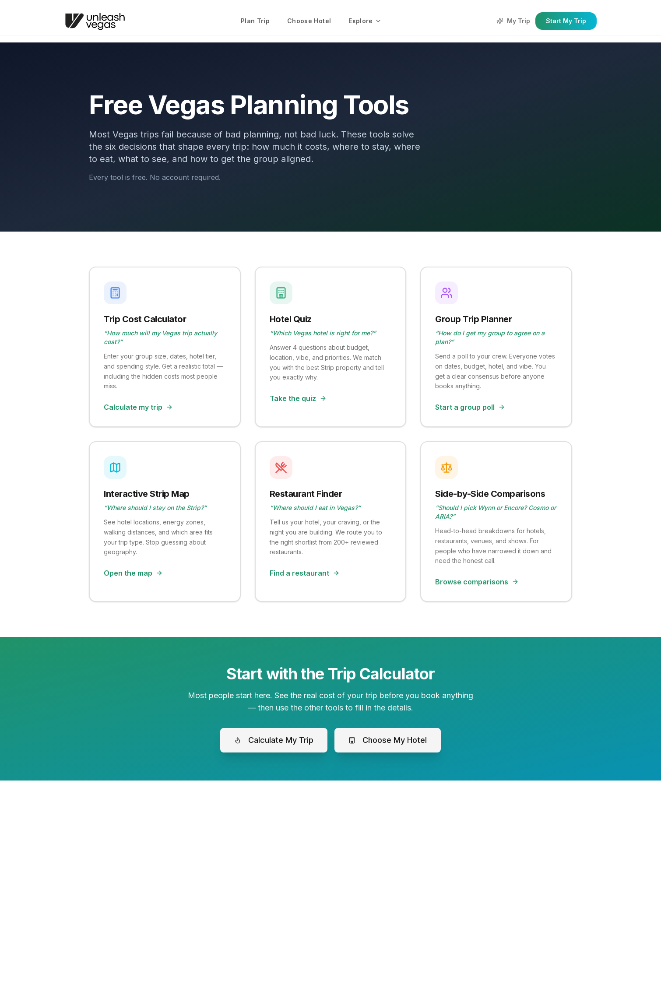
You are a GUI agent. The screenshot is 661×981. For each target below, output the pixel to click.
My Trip (513, 21)
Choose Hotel (309, 21)
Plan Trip (255, 21)
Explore (364, 21)
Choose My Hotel (387, 740)
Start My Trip (566, 21)
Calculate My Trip (273, 740)
